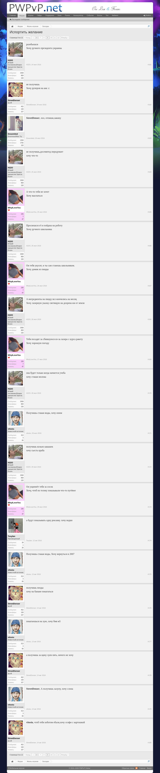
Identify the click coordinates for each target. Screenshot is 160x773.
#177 (149, 641)
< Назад (27, 38)
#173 (149, 507)
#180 (149, 742)
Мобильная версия (16, 768)
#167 (149, 286)
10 (51, 38)
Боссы (99, 15)
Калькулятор (78, 15)
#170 (149, 393)
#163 (149, 138)
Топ (107, 15)
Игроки (30, 15)
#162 (149, 105)
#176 (149, 608)
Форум (21, 16)
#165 (149, 212)
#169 (149, 359)
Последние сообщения (19, 19)
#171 (149, 433)
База (59, 15)
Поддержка (49, 15)
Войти (147, 15)
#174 (149, 540)
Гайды (39, 15)
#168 (149, 319)
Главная (12, 15)
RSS (136, 768)
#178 (149, 675)
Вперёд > (65, 38)
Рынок (67, 15)
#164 (149, 172)
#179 (149, 709)
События (90, 15)
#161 (149, 64)
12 (58, 38)
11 (55, 38)
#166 (149, 246)
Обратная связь (128, 768)
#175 (149, 574)
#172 (149, 467)
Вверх (149, 768)
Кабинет (115, 15)
